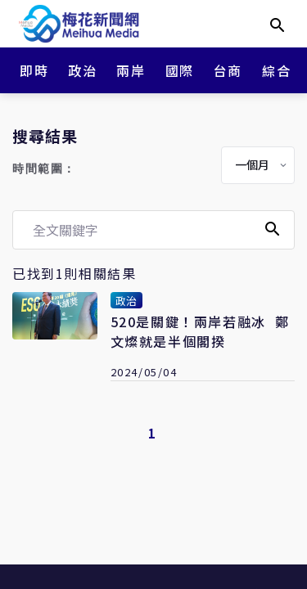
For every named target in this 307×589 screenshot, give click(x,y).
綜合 (276, 70)
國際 (179, 70)
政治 (82, 70)
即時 (34, 70)
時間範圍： (44, 169)
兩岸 (130, 70)
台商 (228, 70)
